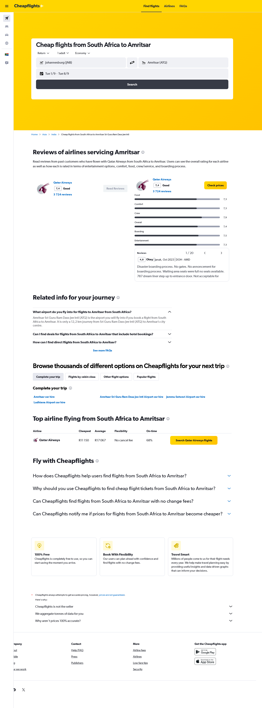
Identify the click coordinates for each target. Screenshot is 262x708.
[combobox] (49, 53)
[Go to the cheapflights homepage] (29, 6)
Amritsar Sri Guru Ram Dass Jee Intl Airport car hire (137, 396)
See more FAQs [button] (108, 350)
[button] (6, 6)
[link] (221, 185)
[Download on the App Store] (211, 661)
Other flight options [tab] (121, 376)
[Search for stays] (7, 26)
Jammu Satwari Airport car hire (191, 396)
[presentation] (148, 152)
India (59, 134)
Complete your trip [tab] (54, 376)
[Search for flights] (7, 18)
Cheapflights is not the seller (140, 606)
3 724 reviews (68, 194)
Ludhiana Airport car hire (55, 402)
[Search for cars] (7, 35)
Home (40, 134)
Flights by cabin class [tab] (87, 376)
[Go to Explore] (7, 43)
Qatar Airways (68, 182)
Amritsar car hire (49, 396)
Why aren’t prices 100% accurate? (140, 620)
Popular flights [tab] (152, 376)
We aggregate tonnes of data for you (140, 613)
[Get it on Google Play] (211, 651)
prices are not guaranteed (117, 595)
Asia (50, 134)
